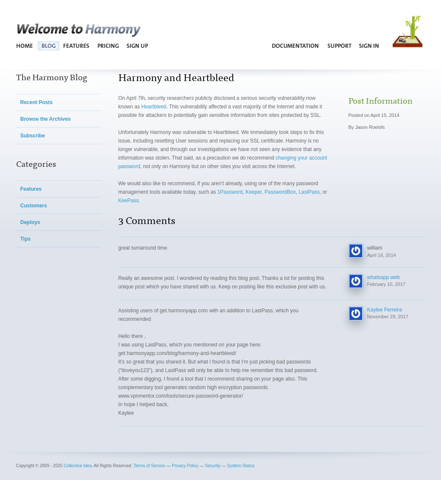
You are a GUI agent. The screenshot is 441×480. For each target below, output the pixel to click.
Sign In (369, 45)
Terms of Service (149, 465)
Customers (33, 206)
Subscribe (32, 136)
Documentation (296, 45)
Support (339, 45)
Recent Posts (36, 102)
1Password (229, 192)
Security (212, 465)
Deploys (30, 222)
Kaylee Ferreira (384, 310)
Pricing (108, 45)
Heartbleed (154, 107)
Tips (25, 239)
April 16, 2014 (381, 255)
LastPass (309, 192)
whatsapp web (383, 277)
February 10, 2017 (386, 284)
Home (25, 45)
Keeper (253, 192)
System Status (240, 465)
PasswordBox (280, 192)
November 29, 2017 (388, 316)
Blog (48, 45)
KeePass (128, 201)
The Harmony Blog (51, 77)
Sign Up (137, 45)
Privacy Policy (185, 465)
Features (77, 45)
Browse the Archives (45, 119)
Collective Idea (77, 465)
